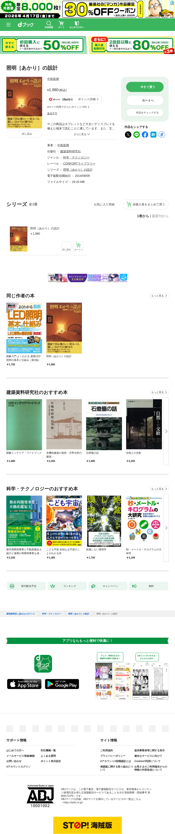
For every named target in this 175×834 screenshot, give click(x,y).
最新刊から (160, 195)
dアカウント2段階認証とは (115, 740)
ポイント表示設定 (51, 740)
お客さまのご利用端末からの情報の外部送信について (150, 747)
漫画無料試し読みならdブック (20, 593)
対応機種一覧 (48, 729)
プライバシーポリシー (113, 735)
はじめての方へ (15, 729)
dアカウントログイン (18, 745)
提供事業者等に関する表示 (149, 729)
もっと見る (157, 274)
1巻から (143, 195)
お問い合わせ (13, 740)
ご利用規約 (106, 729)
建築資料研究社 (70, 130)
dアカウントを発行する (72, 816)
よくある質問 (48, 735)
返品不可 (52, 92)
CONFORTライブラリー (79, 142)
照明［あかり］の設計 (45, 207)
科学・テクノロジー (76, 136)
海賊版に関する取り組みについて (116, 747)
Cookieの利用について (147, 740)
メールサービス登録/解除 (20, 735)
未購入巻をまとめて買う (149, 183)
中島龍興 (53, 79)
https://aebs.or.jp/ (73, 781)
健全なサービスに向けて (148, 735)
